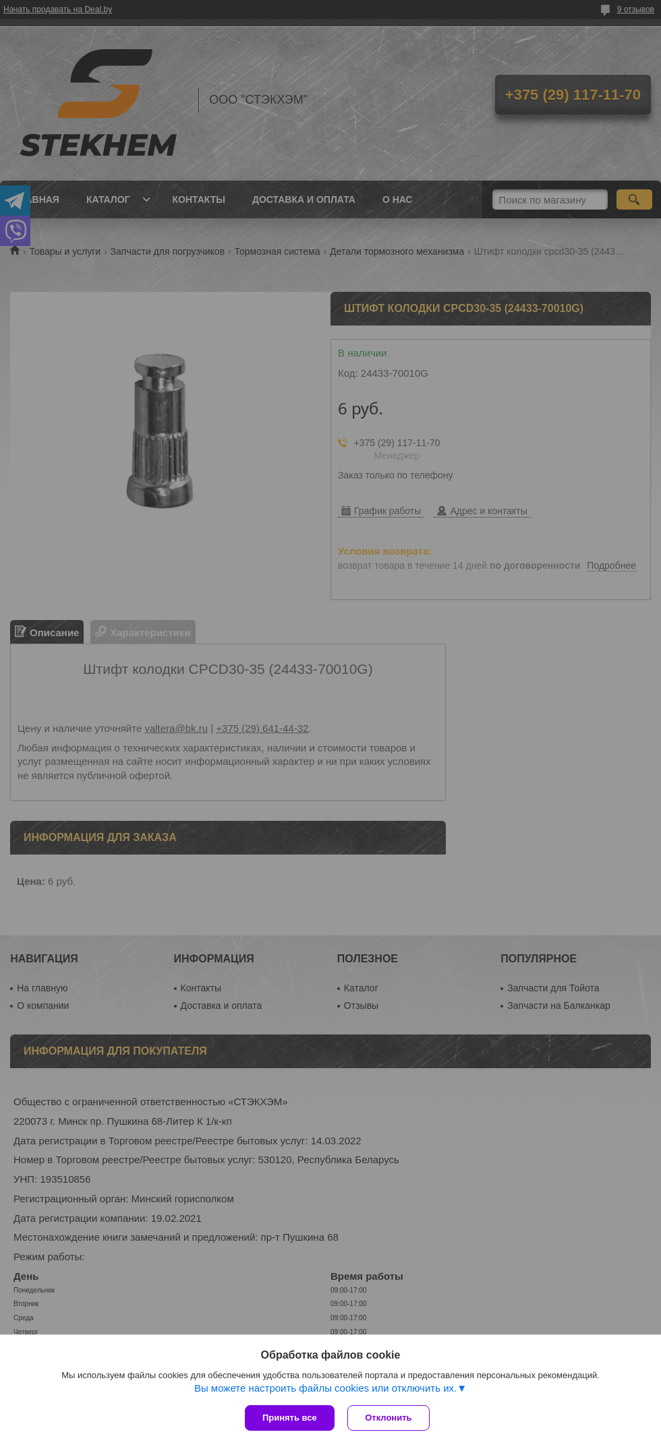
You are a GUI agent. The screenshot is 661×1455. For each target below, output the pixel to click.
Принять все (289, 1418)
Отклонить (389, 1418)
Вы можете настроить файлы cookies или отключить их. (325, 1388)
